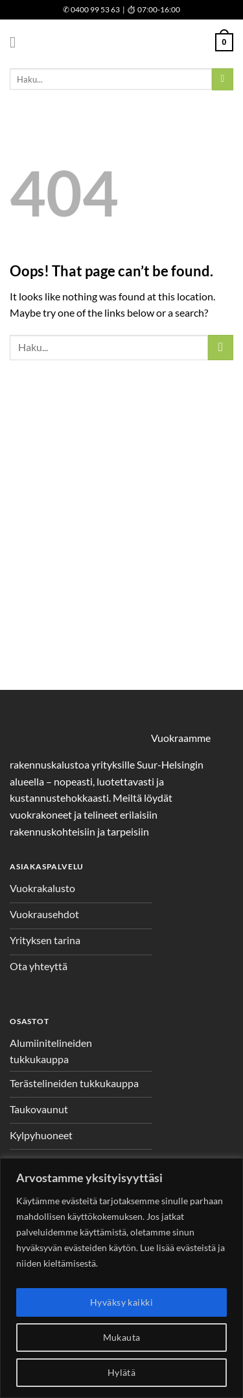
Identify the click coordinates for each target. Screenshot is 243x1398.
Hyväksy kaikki (121, 1302)
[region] (121, 1278)
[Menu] (17, 42)
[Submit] (222, 79)
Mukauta (122, 1337)
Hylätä (122, 1372)
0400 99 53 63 (91, 9)
